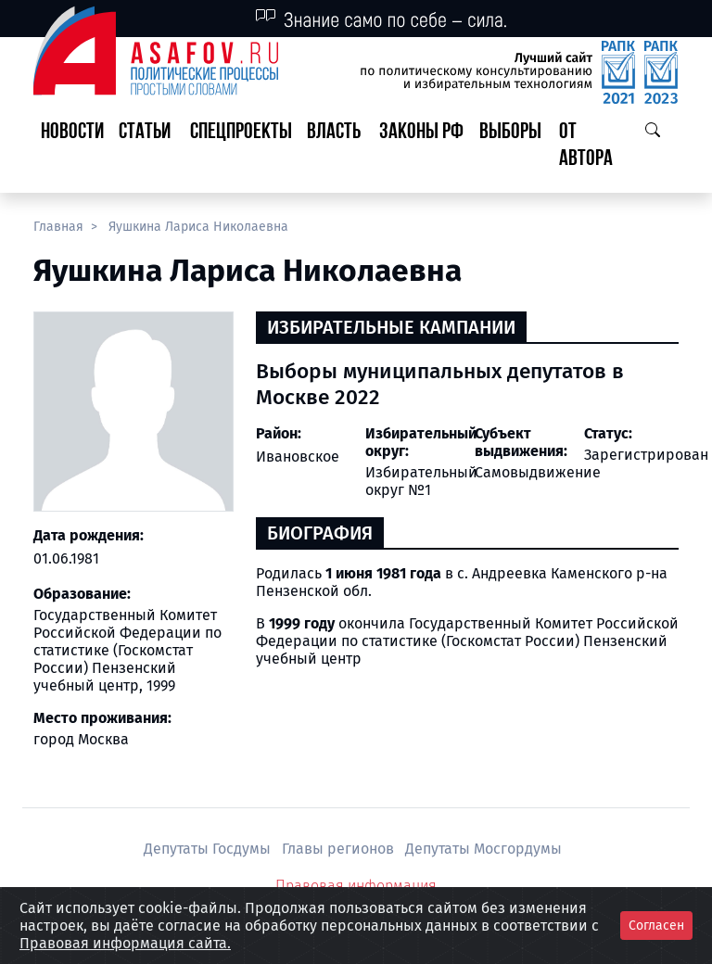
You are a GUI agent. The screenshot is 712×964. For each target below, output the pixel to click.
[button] (147, 146)
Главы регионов (340, 848)
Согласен (656, 925)
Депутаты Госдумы (209, 848)
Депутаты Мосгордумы (483, 848)
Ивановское (297, 456)
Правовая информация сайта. (125, 943)
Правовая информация (356, 885)
